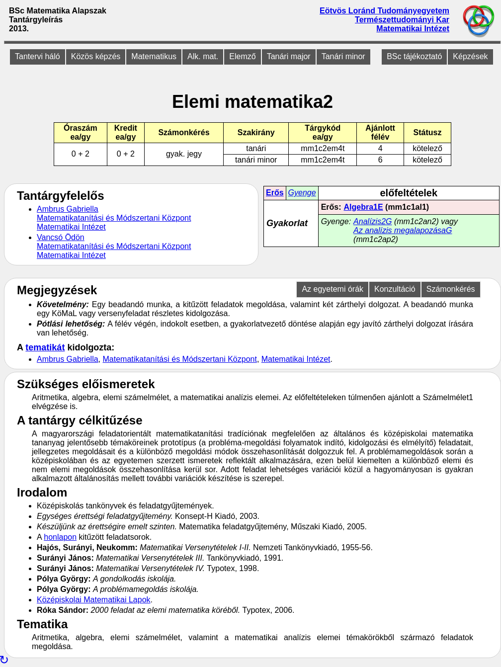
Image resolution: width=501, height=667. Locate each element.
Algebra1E (363, 207)
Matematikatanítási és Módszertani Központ (114, 218)
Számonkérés (450, 289)
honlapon (60, 537)
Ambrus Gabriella (67, 209)
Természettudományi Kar (402, 19)
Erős (275, 192)
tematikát (45, 347)
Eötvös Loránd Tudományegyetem (384, 10)
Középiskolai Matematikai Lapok (94, 599)
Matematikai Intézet (412, 28)
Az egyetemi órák (332, 289)
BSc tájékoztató (414, 56)
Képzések (470, 56)
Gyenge (302, 192)
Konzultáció (395, 289)
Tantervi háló (37, 56)
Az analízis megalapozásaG (402, 230)
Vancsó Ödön (60, 237)
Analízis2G (372, 221)
